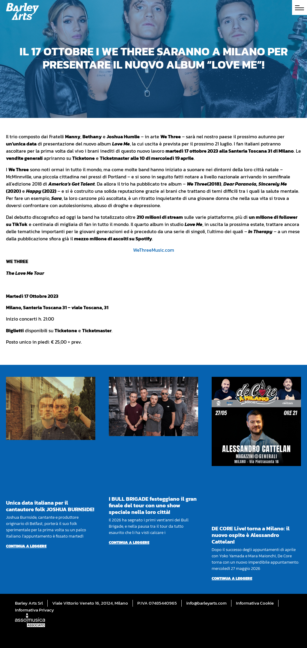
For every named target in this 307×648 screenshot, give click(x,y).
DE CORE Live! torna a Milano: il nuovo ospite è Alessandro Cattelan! (251, 535)
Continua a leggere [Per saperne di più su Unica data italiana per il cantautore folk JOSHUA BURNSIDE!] (26, 546)
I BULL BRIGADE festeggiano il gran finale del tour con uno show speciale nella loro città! (153, 505)
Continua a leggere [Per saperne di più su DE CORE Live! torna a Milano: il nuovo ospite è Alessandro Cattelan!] (232, 578)
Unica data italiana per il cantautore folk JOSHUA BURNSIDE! (50, 506)
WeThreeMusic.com (153, 250)
